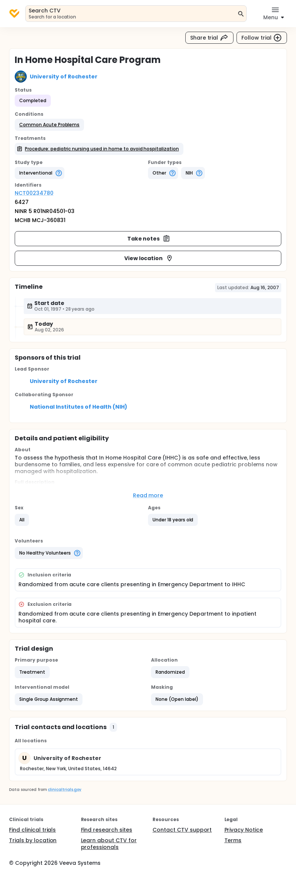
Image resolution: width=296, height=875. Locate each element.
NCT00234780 (34, 193)
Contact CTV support (182, 829)
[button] (49, 125)
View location (149, 258)
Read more (148, 495)
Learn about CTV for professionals (109, 843)
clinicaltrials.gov (64, 789)
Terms (233, 840)
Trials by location (32, 840)
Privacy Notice (243, 829)
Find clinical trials (32, 829)
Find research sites (106, 829)
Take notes (149, 238)
